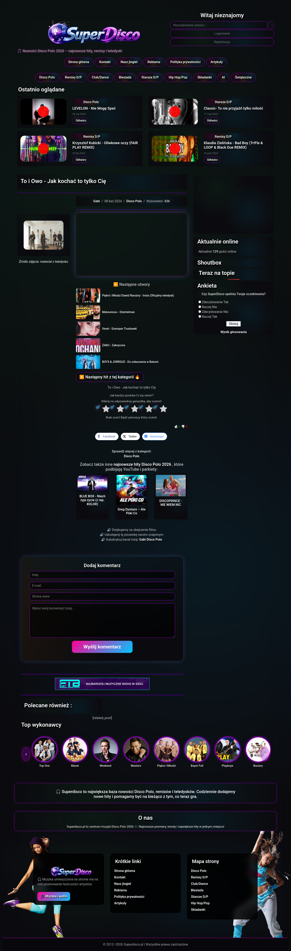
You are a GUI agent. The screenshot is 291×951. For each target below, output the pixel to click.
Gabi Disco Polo (150, 539)
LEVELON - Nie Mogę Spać (94, 108)
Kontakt (105, 62)
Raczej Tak (209, 317)
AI (223, 77)
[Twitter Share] (130, 436)
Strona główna (78, 62)
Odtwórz (80, 120)
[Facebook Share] (106, 436)
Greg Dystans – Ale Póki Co (132, 511)
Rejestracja (222, 42)
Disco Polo (47, 77)
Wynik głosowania (233, 332)
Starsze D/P (150, 77)
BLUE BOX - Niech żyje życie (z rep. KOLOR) (92, 500)
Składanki (204, 77)
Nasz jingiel (129, 62)
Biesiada (125, 77)
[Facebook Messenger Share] (154, 436)
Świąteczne (243, 77)
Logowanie (222, 33)
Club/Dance (100, 77)
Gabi (96, 201)
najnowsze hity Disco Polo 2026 (143, 464)
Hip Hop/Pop (178, 77)
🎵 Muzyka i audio (53, 896)
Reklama (154, 62)
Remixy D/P (73, 77)
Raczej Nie (209, 307)
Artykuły (217, 62)
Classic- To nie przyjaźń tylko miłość (233, 108)
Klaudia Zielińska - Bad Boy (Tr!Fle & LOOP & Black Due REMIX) (233, 145)
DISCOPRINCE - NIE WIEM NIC (170, 503)
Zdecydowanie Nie (215, 312)
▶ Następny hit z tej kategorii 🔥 (109, 377)
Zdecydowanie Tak (215, 302)
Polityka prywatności (185, 62)
